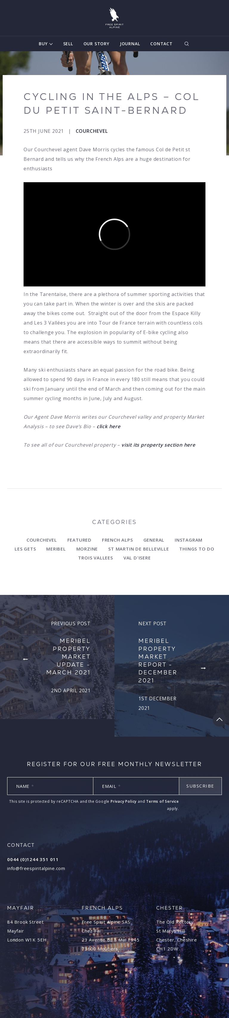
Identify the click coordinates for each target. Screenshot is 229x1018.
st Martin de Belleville (138, 549)
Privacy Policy (124, 801)
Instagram (188, 540)
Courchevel (92, 131)
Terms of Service (162, 801)
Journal (130, 43)
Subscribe (200, 786)
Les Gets (25, 549)
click (103, 426)
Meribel (56, 549)
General (154, 540)
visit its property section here (158, 445)
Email (111, 786)
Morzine (87, 549)
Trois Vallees (95, 558)
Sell (68, 43)
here (114, 426)
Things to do (196, 549)
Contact (161, 43)
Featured (79, 540)
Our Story (96, 43)
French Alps (117, 540)
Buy (43, 43)
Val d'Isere (137, 558)
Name (25, 786)
